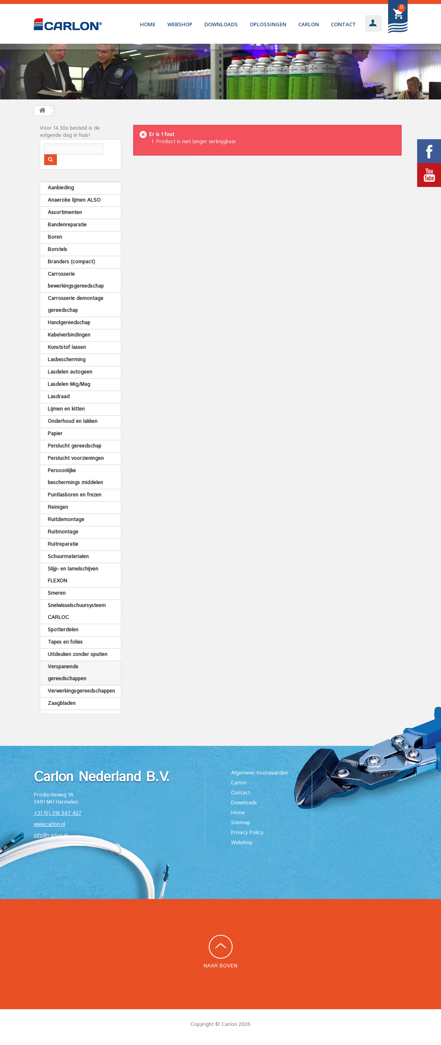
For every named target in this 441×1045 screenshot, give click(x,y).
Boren (55, 237)
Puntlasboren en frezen (74, 495)
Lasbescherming (66, 360)
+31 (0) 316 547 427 (58, 813)
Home (147, 24)
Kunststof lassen (67, 347)
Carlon (308, 24)
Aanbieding (61, 188)
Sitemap (240, 823)
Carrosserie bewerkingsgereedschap (76, 280)
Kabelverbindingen (69, 335)
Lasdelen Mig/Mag (69, 384)
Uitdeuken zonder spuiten (77, 654)
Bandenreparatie (67, 225)
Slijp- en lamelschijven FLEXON (73, 575)
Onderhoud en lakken (72, 421)
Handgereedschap (69, 323)
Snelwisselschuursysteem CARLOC (77, 611)
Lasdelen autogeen (70, 372)
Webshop (179, 24)
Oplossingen (268, 24)
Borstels (57, 249)
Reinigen (58, 507)
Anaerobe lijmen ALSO (74, 200)
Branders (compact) (71, 262)
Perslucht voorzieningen (76, 458)
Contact (343, 24)
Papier (55, 434)
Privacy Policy (247, 833)
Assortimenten (65, 212)
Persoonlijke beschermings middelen (75, 476)
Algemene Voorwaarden (259, 773)
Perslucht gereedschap (74, 446)
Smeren (57, 593)
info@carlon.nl (51, 835)
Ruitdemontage (66, 519)
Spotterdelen (63, 630)
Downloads (221, 24)
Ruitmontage (63, 532)
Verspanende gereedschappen (67, 673)
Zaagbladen (62, 703)
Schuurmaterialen (68, 556)
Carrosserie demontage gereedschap (75, 304)
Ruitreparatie (63, 544)
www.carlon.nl (49, 824)
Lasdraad (59, 397)
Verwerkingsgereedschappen (81, 691)
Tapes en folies (65, 642)
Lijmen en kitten (66, 409)
